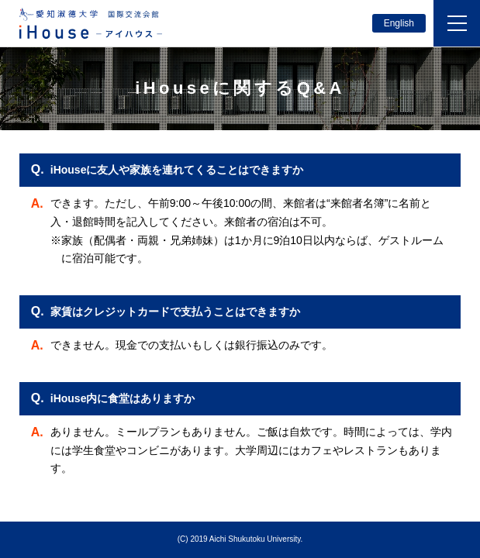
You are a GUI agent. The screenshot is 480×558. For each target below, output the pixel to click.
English (399, 23)
